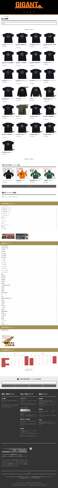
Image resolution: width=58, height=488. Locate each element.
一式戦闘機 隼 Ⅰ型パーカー (48, 180)
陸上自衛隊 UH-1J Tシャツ (6, 80)
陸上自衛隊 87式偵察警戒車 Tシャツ (8, 135)
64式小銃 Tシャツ (19, 116)
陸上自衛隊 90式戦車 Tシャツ (35, 134)
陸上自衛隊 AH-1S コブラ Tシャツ (8, 116)
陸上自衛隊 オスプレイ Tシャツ (7, 44)
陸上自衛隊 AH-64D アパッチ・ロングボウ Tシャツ (8, 99)
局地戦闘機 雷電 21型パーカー (35, 180)
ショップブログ (30, 477)
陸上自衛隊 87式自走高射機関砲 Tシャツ (8, 63)
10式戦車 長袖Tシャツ (20, 98)
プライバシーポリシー (48, 476)
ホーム (3, 16)
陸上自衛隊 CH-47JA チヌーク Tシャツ (22, 81)
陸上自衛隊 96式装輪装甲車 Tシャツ (22, 45)
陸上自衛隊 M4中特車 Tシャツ (35, 116)
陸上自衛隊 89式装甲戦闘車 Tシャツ (36, 63)
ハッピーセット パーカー (6, 180)
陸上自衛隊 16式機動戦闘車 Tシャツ (49, 117)
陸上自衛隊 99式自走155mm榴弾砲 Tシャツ (49, 45)
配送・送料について (21, 476)
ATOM (38, 477)
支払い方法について (12, 476)
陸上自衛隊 (6, 16)
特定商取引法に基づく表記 (37, 476)
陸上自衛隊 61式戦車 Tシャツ (21, 134)
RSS (35, 477)
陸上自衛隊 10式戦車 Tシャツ (7, 152)
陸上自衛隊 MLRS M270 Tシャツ (35, 44)
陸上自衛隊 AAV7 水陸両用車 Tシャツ (22, 63)
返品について (28, 476)
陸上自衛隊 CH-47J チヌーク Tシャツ (36, 81)
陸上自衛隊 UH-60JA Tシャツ (48, 62)
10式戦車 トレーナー (33, 98)
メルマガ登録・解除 (23, 477)
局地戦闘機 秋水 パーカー (20, 180)
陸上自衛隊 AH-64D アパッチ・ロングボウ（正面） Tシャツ (49, 99)
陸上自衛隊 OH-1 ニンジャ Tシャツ (49, 80)
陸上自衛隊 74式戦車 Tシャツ (48, 134)
